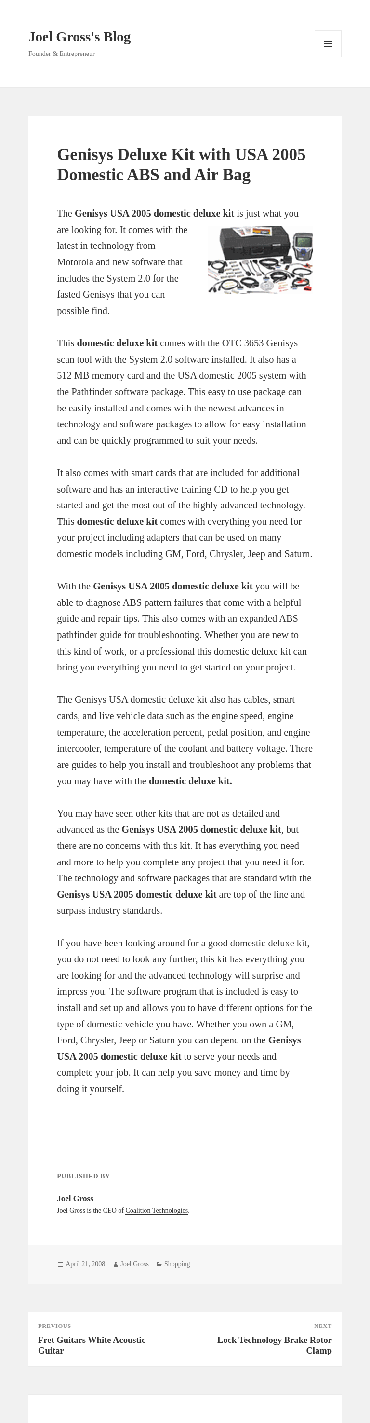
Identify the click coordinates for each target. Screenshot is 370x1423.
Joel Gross (134, 1264)
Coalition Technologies (156, 1210)
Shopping (177, 1264)
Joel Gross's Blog (79, 36)
